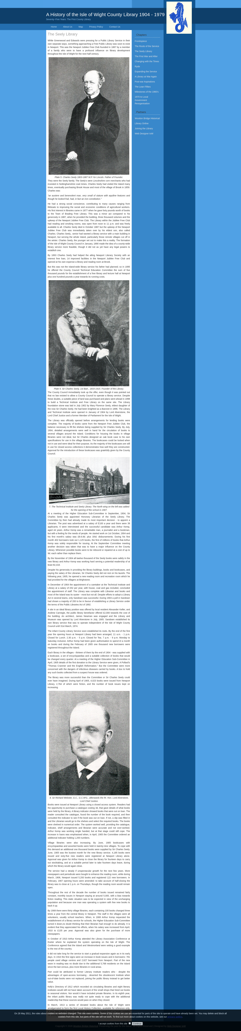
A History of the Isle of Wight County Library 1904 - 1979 (120, 16)
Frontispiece (141, 41)
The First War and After (146, 56)
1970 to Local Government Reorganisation (142, 100)
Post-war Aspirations (145, 81)
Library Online (142, 123)
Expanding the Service (146, 71)
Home (54, 26)
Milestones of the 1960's (147, 92)
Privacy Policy (96, 26)
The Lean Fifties (143, 86)
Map (80, 26)
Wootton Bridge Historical (147, 118)
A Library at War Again (146, 76)
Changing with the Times (147, 61)
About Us (67, 26)
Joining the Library (144, 128)
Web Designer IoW (144, 133)
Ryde (137, 66)
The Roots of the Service (147, 46)
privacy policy (174, 1021)
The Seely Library (143, 51)
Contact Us (114, 26)
